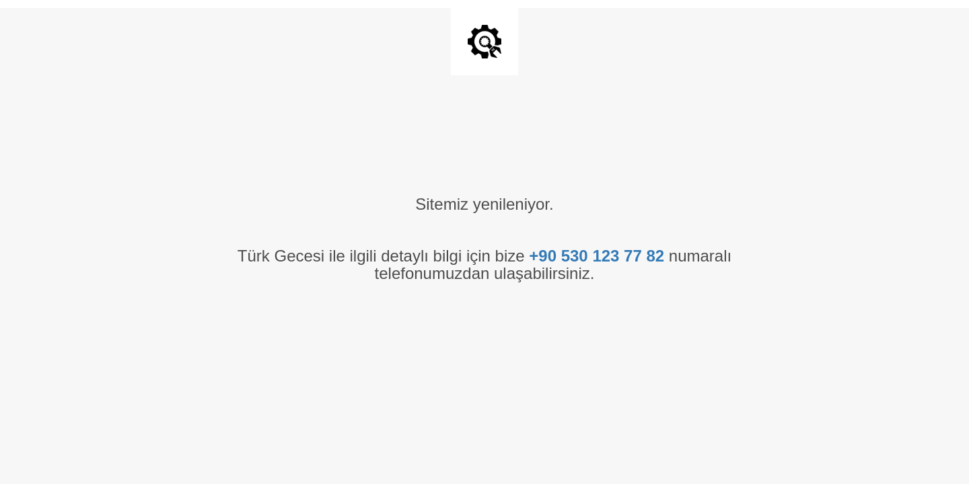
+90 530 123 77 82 (596, 256)
